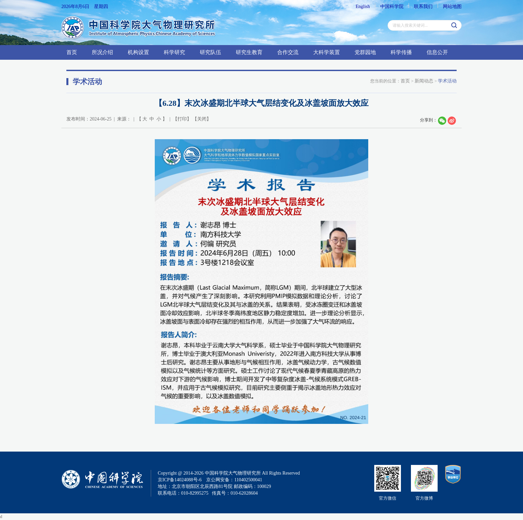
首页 (71, 52)
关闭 (201, 118)
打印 (182, 118)
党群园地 (365, 52)
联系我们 (423, 6)
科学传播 (401, 52)
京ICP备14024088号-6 (179, 479)
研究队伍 (210, 52)
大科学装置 (326, 52)
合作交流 (288, 52)
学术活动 (447, 80)
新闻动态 (424, 80)
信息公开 (437, 52)
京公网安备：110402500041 (234, 479)
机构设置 (138, 52)
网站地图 (452, 6)
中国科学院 (392, 6)
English (363, 6)
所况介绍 (102, 52)
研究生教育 (249, 52)
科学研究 (174, 52)
